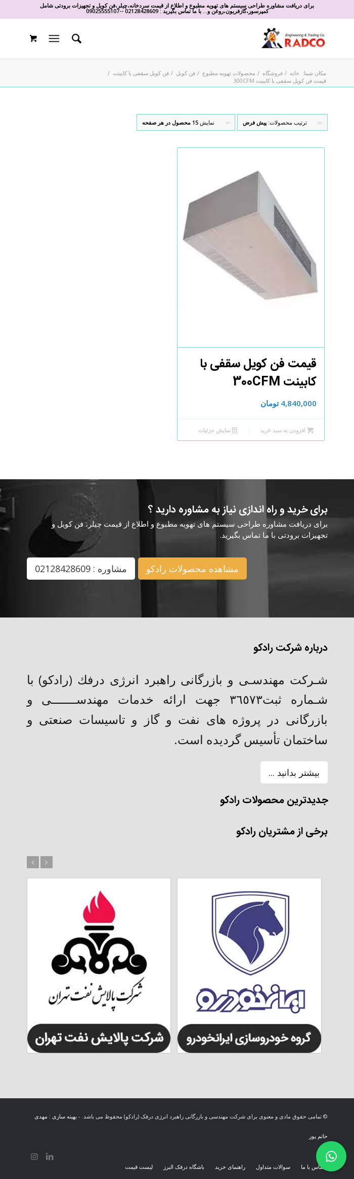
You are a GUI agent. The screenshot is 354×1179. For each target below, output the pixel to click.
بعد (46, 862)
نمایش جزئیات (217, 430)
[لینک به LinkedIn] (49, 1156)
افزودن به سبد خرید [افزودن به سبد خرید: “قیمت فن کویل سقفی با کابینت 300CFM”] (287, 430)
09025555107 (102, 11)
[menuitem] (75, 38)
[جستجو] (75, 38)
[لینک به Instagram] (34, 1156)
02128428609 (141, 11)
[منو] (52, 38)
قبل (33, 862)
